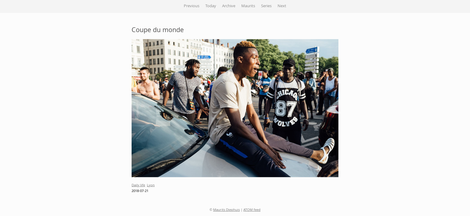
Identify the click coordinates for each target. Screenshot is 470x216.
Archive (228, 6)
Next (282, 6)
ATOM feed (251, 210)
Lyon (151, 185)
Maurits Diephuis (226, 210)
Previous (191, 6)
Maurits (248, 6)
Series (266, 6)
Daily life (138, 185)
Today (210, 6)
